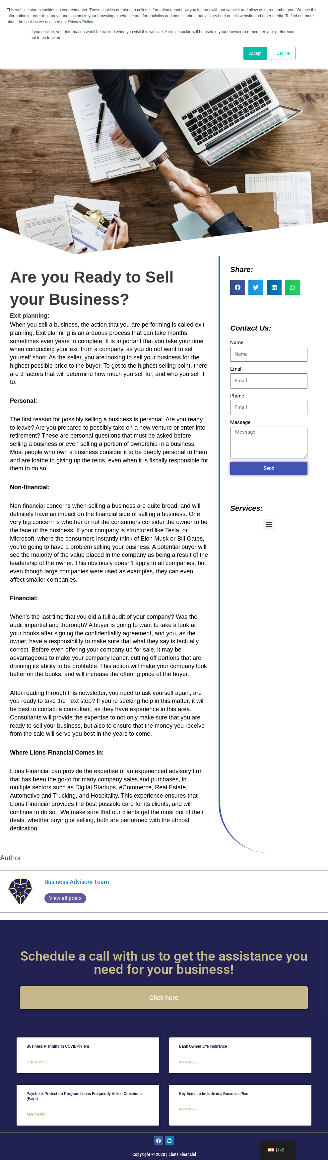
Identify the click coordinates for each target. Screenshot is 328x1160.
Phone (237, 396)
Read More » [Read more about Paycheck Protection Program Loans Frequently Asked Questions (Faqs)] (36, 1114)
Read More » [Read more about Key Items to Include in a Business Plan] (188, 1109)
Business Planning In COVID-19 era (58, 1046)
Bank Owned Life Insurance (203, 1046)
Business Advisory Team (76, 881)
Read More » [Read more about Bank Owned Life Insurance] (188, 1062)
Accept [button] (255, 53)
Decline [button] (283, 53)
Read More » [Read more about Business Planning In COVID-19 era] (36, 1062)
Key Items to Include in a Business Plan (213, 1093)
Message (240, 422)
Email (236, 369)
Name (236, 342)
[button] (237, 287)
